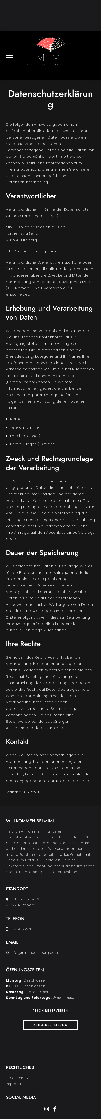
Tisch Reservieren (50, 1010)
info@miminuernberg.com (34, 953)
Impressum (16, 1084)
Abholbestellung (50, 1025)
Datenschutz (17, 1078)
